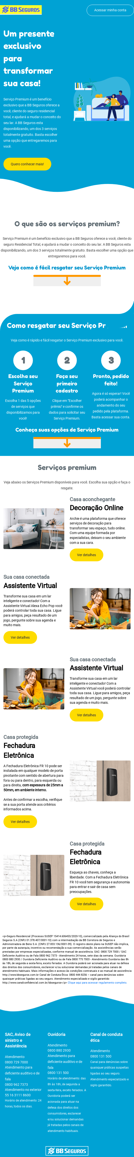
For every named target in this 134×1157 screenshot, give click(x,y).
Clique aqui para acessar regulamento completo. (97, 982)
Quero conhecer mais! (27, 164)
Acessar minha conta (110, 10)
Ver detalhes (86, 555)
